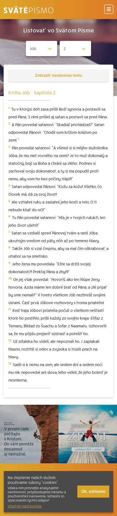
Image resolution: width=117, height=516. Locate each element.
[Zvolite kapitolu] (75, 48)
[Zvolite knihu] (41, 48)
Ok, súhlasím (93, 491)
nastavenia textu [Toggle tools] (58, 75)
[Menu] (108, 10)
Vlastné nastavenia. (25, 505)
